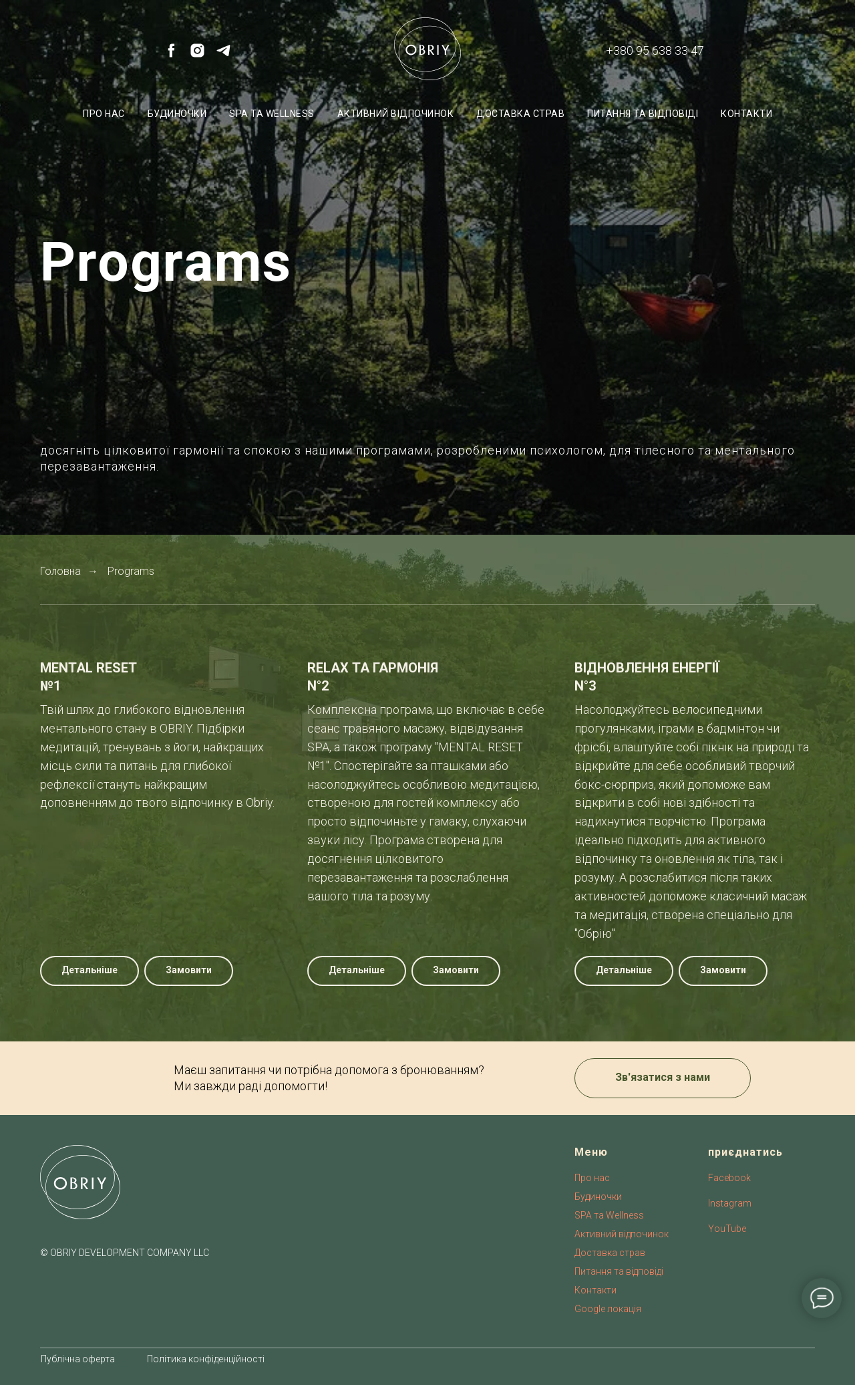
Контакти (746, 113)
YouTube (727, 1228)
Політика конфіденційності (206, 1359)
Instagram (729, 1203)
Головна (60, 571)
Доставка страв (520, 113)
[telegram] (223, 55)
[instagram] (197, 55)
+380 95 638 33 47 (655, 50)
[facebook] (171, 55)
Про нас (104, 113)
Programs (131, 571)
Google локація (607, 1308)
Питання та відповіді (642, 113)
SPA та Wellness (272, 113)
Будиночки (177, 113)
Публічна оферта (78, 1359)
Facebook (729, 1177)
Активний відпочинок (395, 113)
